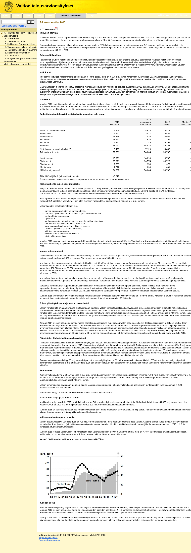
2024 (38, 16)
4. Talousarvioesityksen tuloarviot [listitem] (20, 47)
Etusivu (5, 16)
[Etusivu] (7, 6)
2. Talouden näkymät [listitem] (14, 41)
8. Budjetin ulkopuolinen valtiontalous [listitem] (22, 58)
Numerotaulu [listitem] (9, 61)
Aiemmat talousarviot (71, 16)
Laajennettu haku (9, 26)
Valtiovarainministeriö (167, 15)
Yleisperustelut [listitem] (10, 36)
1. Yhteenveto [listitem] (11, 38)
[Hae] (30, 22)
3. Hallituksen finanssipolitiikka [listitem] (19, 44)
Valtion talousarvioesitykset (44, 5)
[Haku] (14, 22)
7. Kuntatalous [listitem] (11, 55)
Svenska (184, 15)
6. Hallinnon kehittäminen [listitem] (16, 52)
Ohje (91, 16)
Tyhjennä (21, 26)
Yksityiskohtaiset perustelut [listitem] (16, 64)
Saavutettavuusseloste (49, 540)
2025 (27, 16)
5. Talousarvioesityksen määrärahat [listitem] (21, 50)
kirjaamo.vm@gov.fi (48, 537)
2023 (49, 16)
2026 (16, 16)
